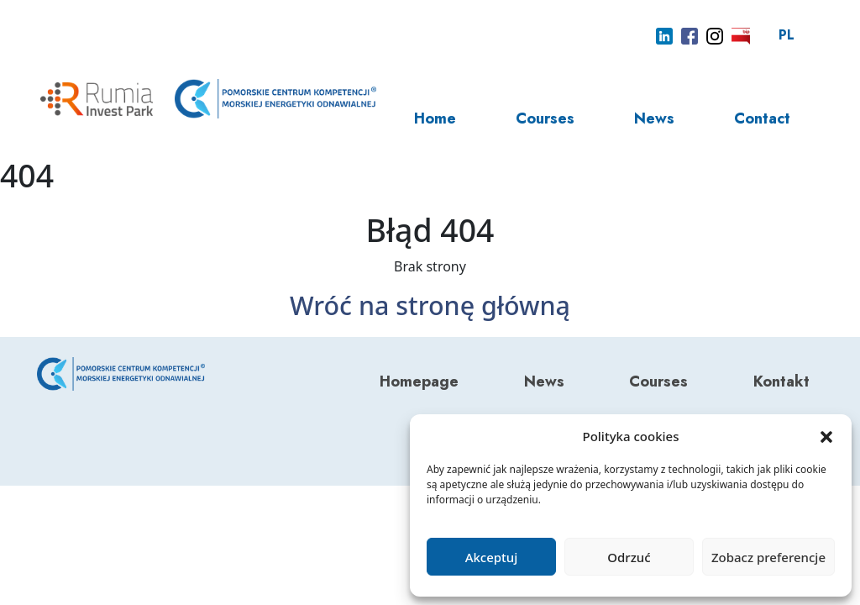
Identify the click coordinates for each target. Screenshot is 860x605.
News (654, 118)
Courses (545, 118)
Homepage (419, 381)
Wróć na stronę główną (430, 305)
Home (435, 118)
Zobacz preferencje (768, 557)
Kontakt (781, 381)
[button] (826, 436)
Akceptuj (491, 557)
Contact (762, 118)
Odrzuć (628, 557)
